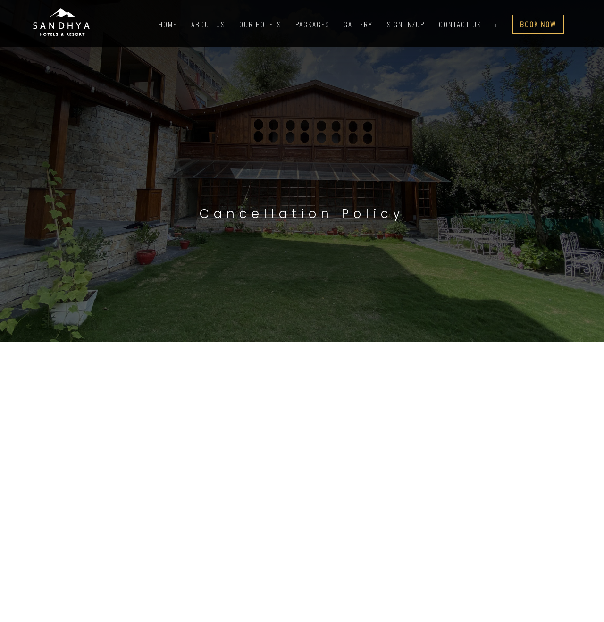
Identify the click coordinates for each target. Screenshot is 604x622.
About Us (208, 24)
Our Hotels (260, 24)
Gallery (358, 24)
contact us (460, 24)
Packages (312, 24)
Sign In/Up (406, 24)
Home (168, 24)
